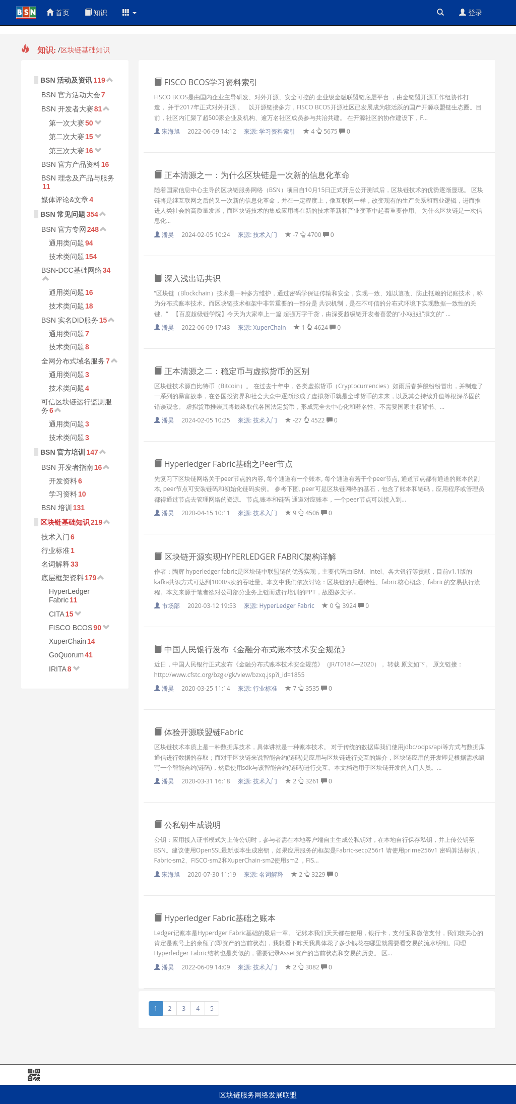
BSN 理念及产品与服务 (77, 178)
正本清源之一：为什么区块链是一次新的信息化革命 (252, 174)
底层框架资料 (62, 578)
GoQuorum (66, 655)
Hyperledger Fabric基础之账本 (215, 918)
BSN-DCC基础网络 (71, 270)
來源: (270, 131)
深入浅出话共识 (187, 278)
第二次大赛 (66, 137)
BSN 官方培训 (62, 452)
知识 (96, 12)
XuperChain (67, 641)
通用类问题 (66, 243)
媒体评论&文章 (64, 200)
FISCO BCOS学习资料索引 (206, 82)
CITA (56, 614)
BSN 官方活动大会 (70, 95)
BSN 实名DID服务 (69, 320)
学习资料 (63, 494)
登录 (470, 12)
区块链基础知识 (85, 49)
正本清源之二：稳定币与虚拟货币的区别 (231, 371)
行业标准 (55, 550)
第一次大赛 (66, 123)
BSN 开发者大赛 (67, 109)
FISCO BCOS (70, 628)
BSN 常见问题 (62, 214)
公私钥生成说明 (187, 824)
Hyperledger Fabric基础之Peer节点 (223, 463)
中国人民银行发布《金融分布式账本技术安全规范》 (252, 649)
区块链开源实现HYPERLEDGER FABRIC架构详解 (245, 556)
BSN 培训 (56, 508)
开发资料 (63, 481)
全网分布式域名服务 (73, 361)
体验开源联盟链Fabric (198, 732)
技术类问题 (66, 257)
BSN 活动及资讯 (66, 80)
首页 (58, 12)
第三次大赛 (66, 151)
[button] (129, 12)
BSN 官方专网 (63, 229)
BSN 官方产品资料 (70, 164)
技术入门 (55, 537)
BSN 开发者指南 (67, 467)
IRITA (58, 669)
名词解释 (55, 564)
